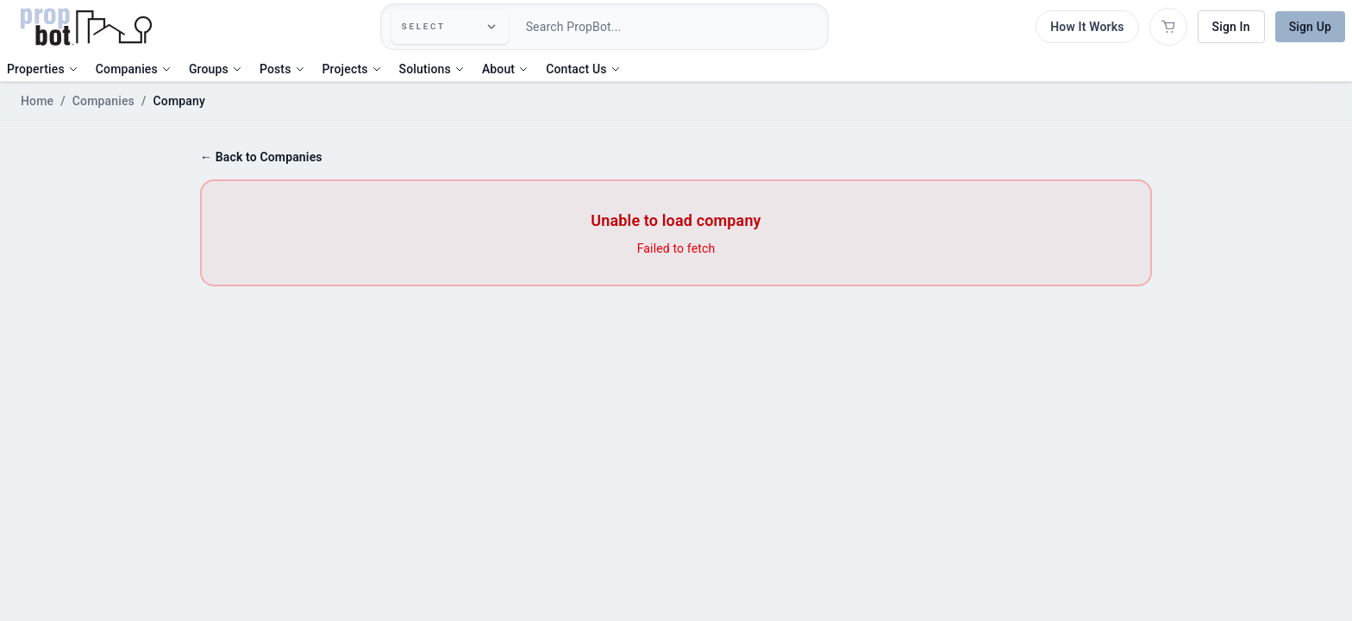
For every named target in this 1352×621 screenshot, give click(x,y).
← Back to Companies (261, 157)
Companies (103, 101)
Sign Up (1310, 27)
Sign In (1231, 27)
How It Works (1087, 27)
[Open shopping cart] (1168, 27)
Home (37, 101)
